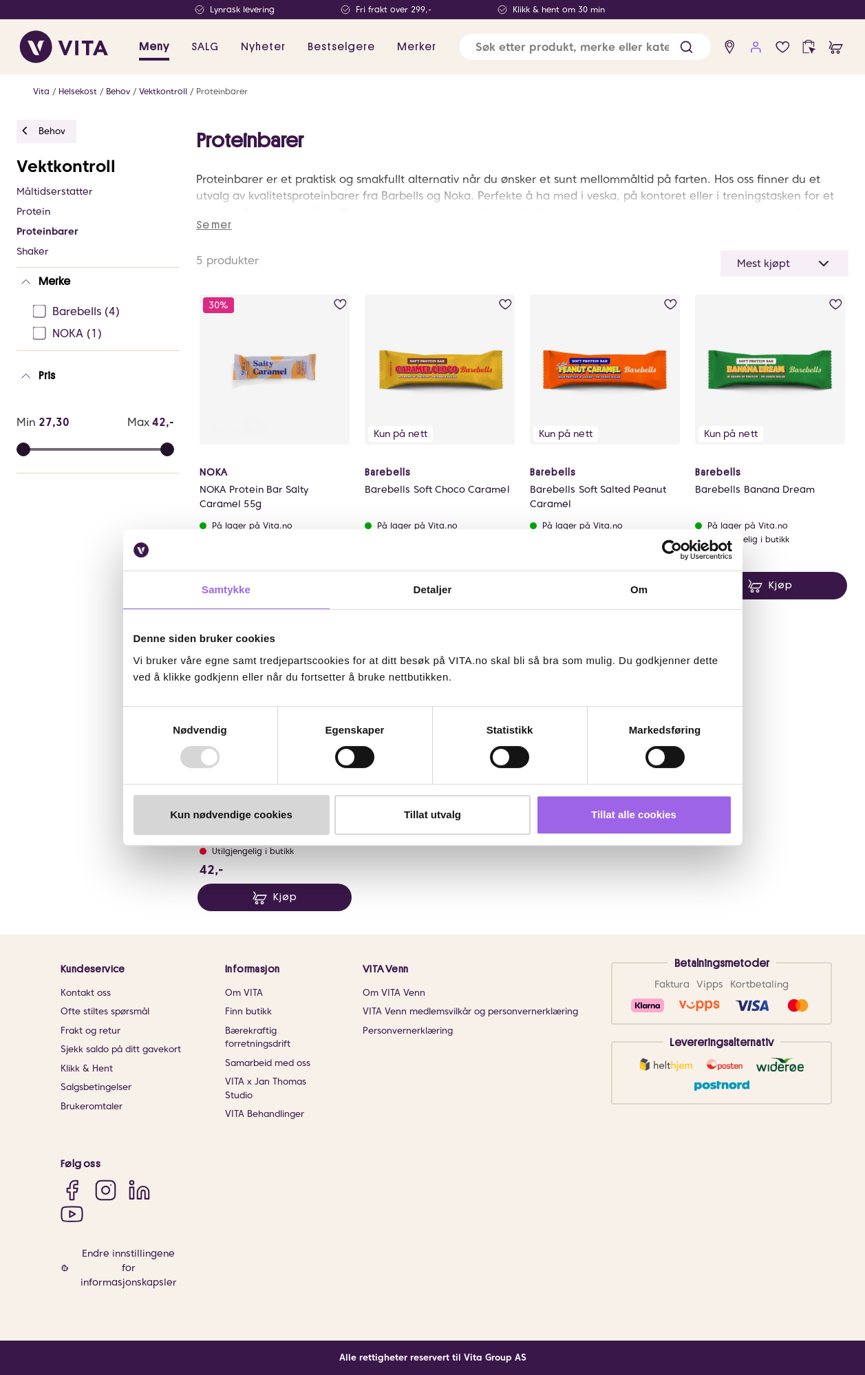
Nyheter (263, 46)
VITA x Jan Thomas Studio (265, 1088)
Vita (41, 91)
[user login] (756, 47)
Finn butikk (248, 1011)
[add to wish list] (340, 304)
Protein (33, 211)
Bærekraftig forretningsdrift (257, 1037)
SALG (205, 46)
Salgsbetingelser (96, 1087)
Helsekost (77, 91)
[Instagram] (105, 1189)
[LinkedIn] (139, 1189)
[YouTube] (72, 1214)
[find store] (729, 47)
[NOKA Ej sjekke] (102, 334)
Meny (154, 46)
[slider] (167, 449)
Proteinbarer (222, 91)
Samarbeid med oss (267, 1063)
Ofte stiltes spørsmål (105, 1011)
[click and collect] (808, 47)
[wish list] (782, 47)
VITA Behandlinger (264, 1114)
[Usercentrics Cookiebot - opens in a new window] (672, 550)
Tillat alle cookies (633, 814)
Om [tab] (639, 589)
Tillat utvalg (432, 814)
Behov (118, 91)
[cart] (835, 47)
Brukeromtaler (91, 1106)
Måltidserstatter (55, 191)
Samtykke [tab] (226, 589)
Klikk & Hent (87, 1068)
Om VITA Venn (394, 993)
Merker (416, 46)
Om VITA (244, 993)
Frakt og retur (90, 1030)
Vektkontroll (163, 91)
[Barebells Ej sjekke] (102, 312)
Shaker (33, 251)
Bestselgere (341, 46)
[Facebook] (72, 1189)
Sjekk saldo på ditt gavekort (121, 1049)
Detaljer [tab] (433, 589)
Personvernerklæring (408, 1030)
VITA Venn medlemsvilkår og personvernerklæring (470, 1011)
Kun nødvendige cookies (231, 814)
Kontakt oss (86, 993)
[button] (686, 47)
